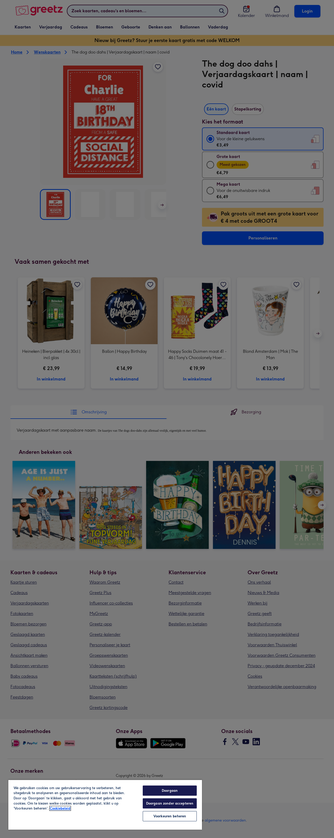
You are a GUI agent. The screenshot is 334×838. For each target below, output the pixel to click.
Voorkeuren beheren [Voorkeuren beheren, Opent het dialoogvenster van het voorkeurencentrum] (169, 816)
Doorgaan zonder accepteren (169, 803)
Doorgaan (170, 791)
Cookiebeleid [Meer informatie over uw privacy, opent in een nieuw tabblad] (60, 808)
